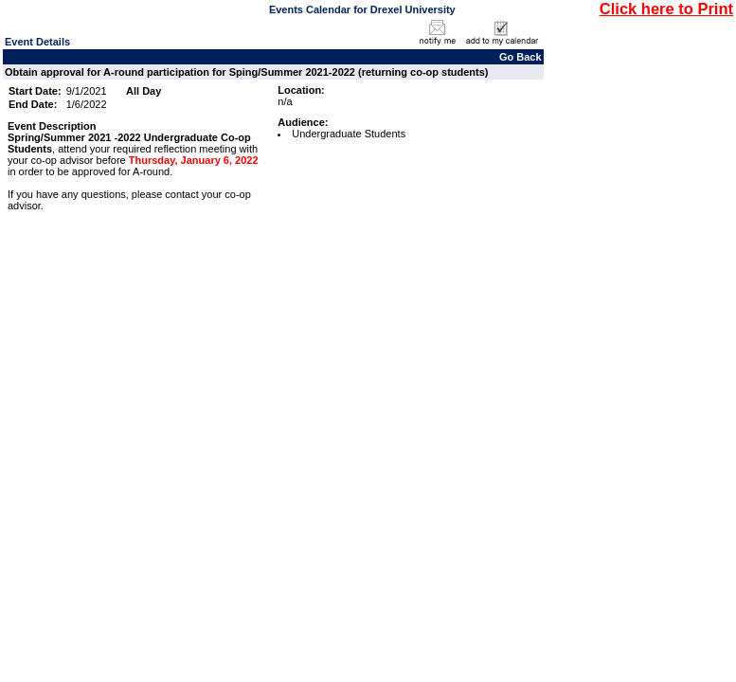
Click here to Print (666, 8)
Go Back (520, 57)
